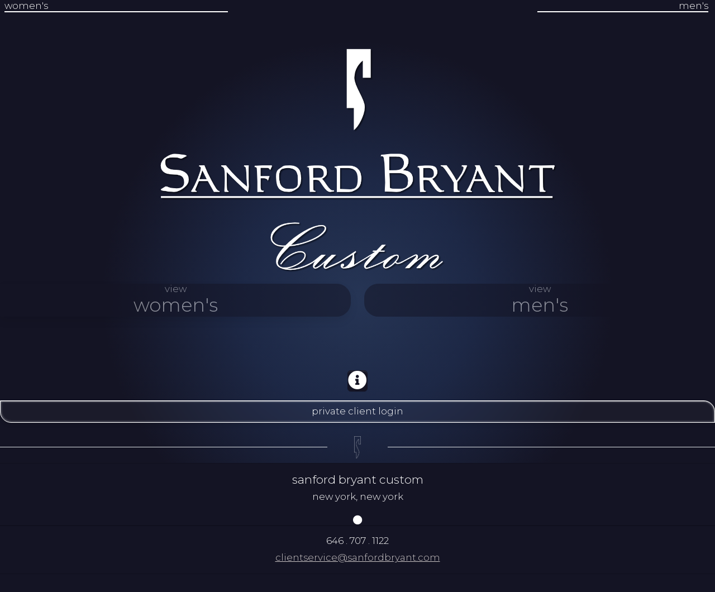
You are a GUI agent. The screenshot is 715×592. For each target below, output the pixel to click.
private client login (357, 411)
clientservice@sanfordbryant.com (357, 557)
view (175, 300)
